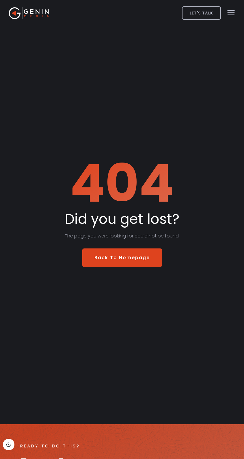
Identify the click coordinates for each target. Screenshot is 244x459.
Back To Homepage (122, 257)
